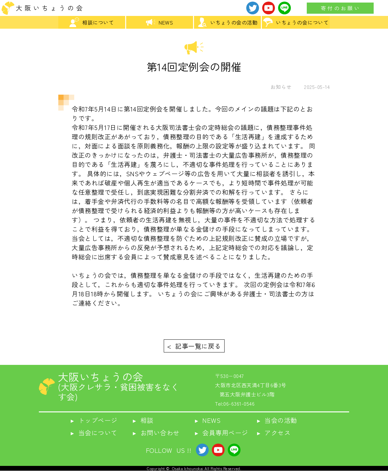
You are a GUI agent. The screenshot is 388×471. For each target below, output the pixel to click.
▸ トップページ (94, 420)
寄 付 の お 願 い (340, 8)
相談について (91, 22)
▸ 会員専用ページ (221, 432)
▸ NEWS (208, 420)
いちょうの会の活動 (228, 22)
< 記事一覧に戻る (194, 346)
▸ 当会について (94, 432)
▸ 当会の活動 (277, 420)
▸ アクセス (274, 432)
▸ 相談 (143, 420)
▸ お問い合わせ (156, 432)
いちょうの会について (295, 22)
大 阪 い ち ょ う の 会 (49, 7)
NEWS (159, 22)
